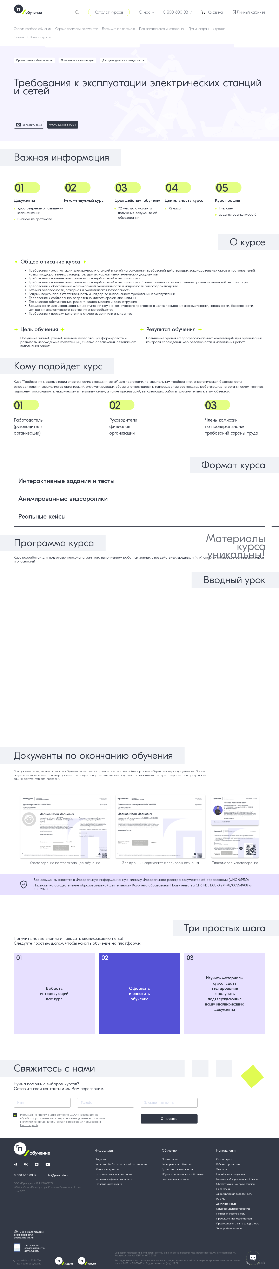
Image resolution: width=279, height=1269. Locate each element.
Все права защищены (28, 1263)
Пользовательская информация (162, 29)
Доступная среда (226, 1203)
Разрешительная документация (113, 1174)
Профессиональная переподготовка (237, 1223)
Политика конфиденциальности (113, 1178)
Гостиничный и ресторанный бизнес (237, 1178)
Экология (221, 1169)
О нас (146, 12)
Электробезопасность (229, 1228)
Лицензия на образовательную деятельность (29, 1247)
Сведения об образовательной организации (121, 1164)
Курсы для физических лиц (178, 1169)
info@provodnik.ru (58, 1175)
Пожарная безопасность (230, 1213)
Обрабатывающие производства (235, 1183)
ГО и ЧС (220, 1198)
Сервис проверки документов (76, 29)
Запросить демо (29, 124)
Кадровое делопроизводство (233, 1208)
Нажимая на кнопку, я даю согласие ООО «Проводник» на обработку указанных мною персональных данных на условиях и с (59, 1120)
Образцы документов (107, 1169)
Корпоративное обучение (177, 1164)
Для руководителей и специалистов (123, 60)
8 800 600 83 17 (177, 12)
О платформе (170, 1159)
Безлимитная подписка (118, 29)
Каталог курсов (109, 12)
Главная (19, 37)
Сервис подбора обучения (32, 29)
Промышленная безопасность (34, 60)
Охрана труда (224, 1159)
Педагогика (223, 1188)
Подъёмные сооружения (230, 1174)
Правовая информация (108, 1183)
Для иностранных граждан (208, 29)
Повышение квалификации (77, 60)
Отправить (169, 1118)
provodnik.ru (23, 1260)
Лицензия (100, 1159)
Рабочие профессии (228, 1164)
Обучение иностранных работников (183, 1174)
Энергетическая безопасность (234, 1193)
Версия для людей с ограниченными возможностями (29, 1234)
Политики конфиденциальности (41, 1122)
